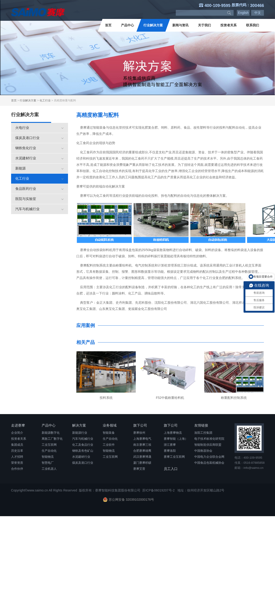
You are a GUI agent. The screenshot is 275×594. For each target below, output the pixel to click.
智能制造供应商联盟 (207, 444)
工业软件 (109, 444)
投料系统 (106, 398)
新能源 (39, 168)
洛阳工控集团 (203, 432)
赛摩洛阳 (170, 450)
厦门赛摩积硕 (142, 462)
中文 (257, 13)
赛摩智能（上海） (176, 438)
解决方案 (79, 425)
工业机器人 (49, 468)
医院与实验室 (39, 199)
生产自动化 (49, 450)
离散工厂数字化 (52, 438)
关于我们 (204, 25)
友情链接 (201, 425)
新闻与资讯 (180, 25)
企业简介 (17, 432)
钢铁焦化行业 (39, 148)
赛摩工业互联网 (174, 456)
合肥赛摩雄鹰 (142, 450)
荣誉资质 (17, 462)
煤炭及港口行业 (39, 138)
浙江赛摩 (170, 444)
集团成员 (17, 444)
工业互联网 (49, 444)
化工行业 (45, 100)
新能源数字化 (51, 432)
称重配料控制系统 (234, 398)
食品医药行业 (39, 189)
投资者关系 (228, 25)
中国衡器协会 (203, 450)
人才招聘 (17, 456)
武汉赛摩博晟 (142, 456)
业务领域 (110, 425)
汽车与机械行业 (39, 209)
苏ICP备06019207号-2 (158, 490)
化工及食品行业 (82, 444)
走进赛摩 (18, 425)
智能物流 (48, 456)
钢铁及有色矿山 (82, 450)
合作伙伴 (17, 468)
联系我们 (252, 25)
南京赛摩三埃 (142, 444)
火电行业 (39, 128)
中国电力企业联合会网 (209, 456)
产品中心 (127, 25)
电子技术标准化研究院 (209, 438)
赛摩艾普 (139, 468)
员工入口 (171, 469)
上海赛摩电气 (142, 438)
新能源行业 (79, 432)
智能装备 (109, 432)
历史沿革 (17, 450)
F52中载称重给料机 (170, 398)
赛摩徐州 (139, 432)
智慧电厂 (48, 462)
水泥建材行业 (39, 158)
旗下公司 (140, 425)
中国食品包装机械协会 (209, 462)
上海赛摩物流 (173, 432)
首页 (108, 25)
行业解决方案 (153, 25)
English (243, 13)
